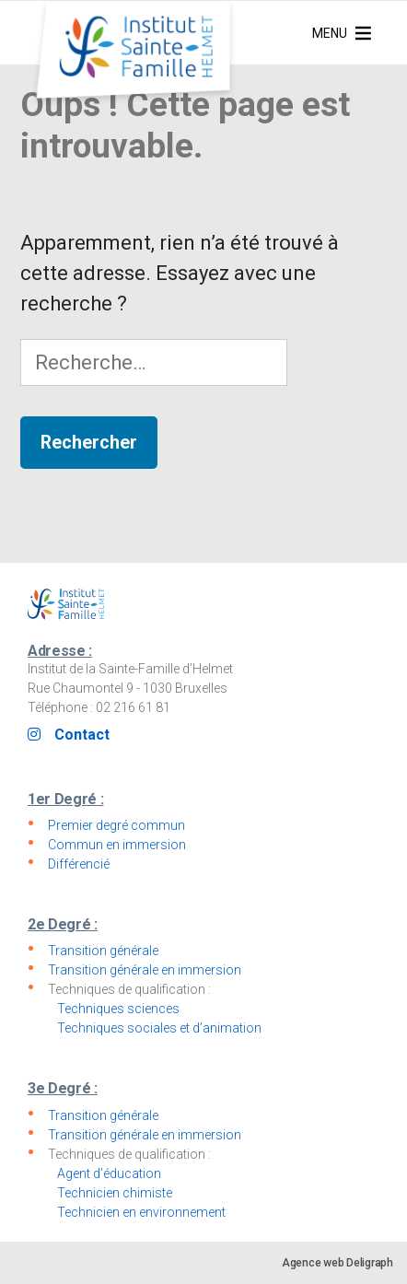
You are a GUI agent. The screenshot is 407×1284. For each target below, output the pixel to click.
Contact (82, 734)
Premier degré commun (116, 825)
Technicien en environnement (141, 1212)
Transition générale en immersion (144, 970)
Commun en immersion (117, 844)
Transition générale (103, 950)
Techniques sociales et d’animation (159, 1028)
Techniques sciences (118, 1008)
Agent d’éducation (109, 1173)
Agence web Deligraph (337, 1262)
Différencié (79, 864)
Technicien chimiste (114, 1192)
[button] (329, 33)
